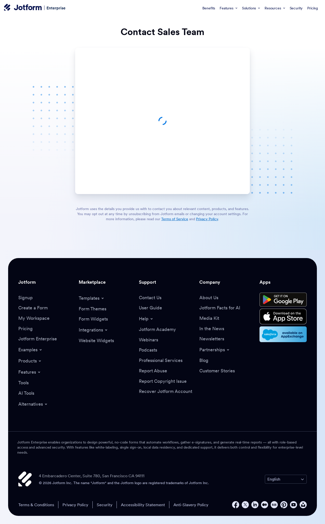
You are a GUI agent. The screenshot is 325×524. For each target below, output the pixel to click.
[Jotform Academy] (157, 329)
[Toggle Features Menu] (29, 372)
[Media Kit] (209, 318)
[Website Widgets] (96, 341)
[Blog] (203, 360)
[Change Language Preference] (286, 479)
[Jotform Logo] (23, 8)
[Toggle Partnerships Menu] (214, 349)
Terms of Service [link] (174, 219)
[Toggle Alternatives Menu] (33, 404)
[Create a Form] (33, 308)
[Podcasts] (148, 350)
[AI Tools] (26, 393)
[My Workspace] (34, 318)
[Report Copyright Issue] (163, 381)
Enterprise (56, 7)
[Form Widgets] (93, 319)
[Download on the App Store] (283, 316)
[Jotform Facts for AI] (219, 308)
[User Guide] (150, 308)
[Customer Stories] (217, 371)
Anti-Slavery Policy (190, 504)
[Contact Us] (150, 298)
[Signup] (25, 298)
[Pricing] (25, 329)
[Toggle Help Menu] (146, 318)
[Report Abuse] (153, 371)
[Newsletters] (211, 339)
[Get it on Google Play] (283, 300)
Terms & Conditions (36, 504)
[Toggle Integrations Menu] (93, 330)
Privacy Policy (75, 504)
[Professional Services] (161, 360)
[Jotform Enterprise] (37, 339)
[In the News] (211, 329)
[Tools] (23, 383)
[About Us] (208, 298)
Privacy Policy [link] (207, 219)
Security (104, 504)
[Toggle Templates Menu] (92, 298)
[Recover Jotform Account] (165, 391)
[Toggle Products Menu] (30, 361)
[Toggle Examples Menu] (30, 349)
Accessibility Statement (143, 504)
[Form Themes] (92, 309)
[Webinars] (148, 340)
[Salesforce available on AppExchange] (283, 334)
